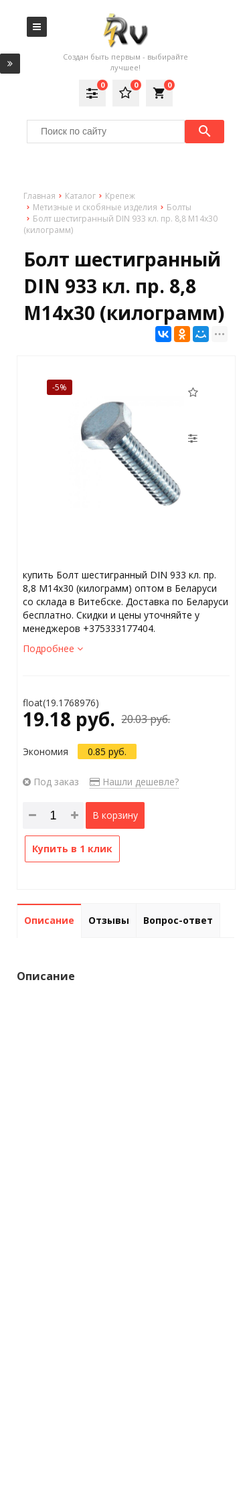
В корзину (115, 815)
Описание (49, 920)
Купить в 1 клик (72, 848)
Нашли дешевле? (134, 781)
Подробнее (53, 648)
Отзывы (108, 920)
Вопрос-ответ (178, 920)
